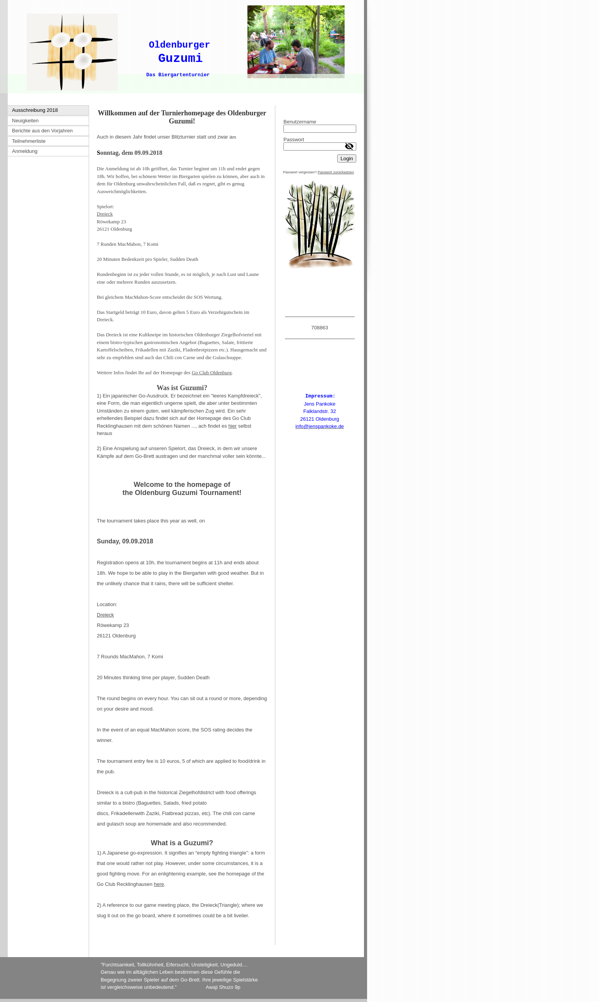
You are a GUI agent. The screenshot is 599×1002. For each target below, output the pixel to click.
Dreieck (105, 615)
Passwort (293, 139)
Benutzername (299, 122)
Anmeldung (25, 151)
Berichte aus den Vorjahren (42, 131)
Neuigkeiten (25, 120)
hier (232, 426)
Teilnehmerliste (29, 141)
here (159, 884)
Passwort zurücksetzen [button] (336, 172)
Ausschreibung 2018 (35, 110)
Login (346, 158)
